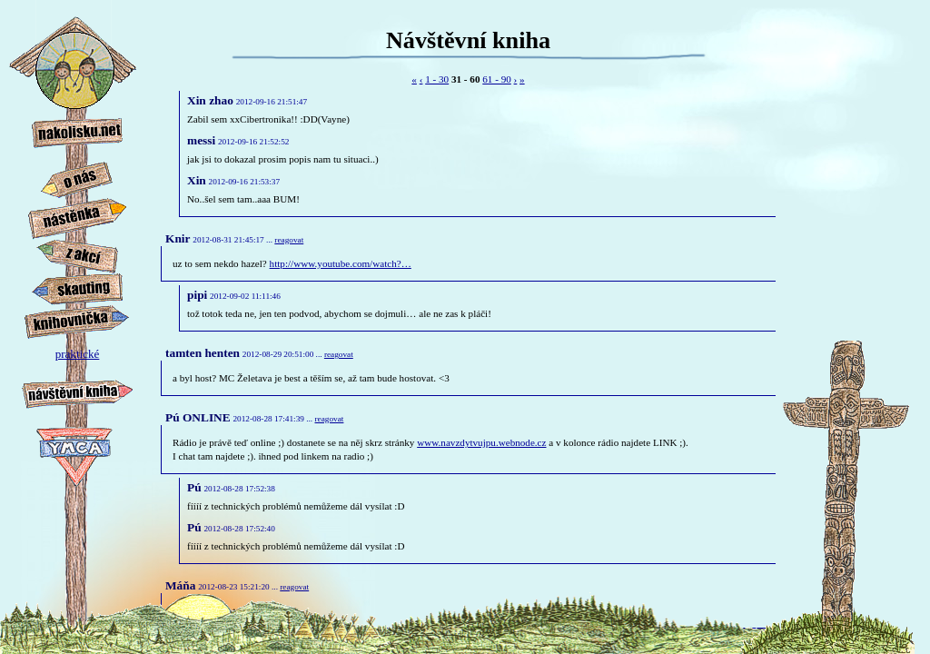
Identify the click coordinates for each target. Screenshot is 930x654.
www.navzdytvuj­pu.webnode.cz (481, 442)
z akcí (77, 256)
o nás (77, 180)
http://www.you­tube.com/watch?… (340, 263)
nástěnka (77, 219)
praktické (77, 359)
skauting (77, 289)
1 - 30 (437, 79)
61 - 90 (496, 79)
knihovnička (77, 322)
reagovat (288, 239)
